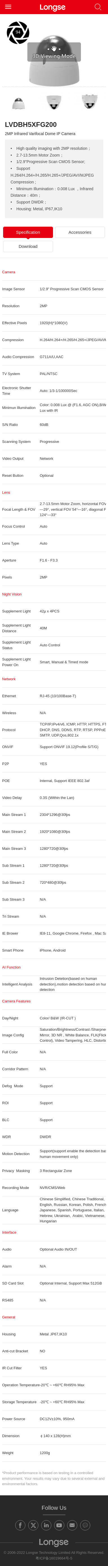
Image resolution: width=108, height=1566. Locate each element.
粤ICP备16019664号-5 (54, 1558)
